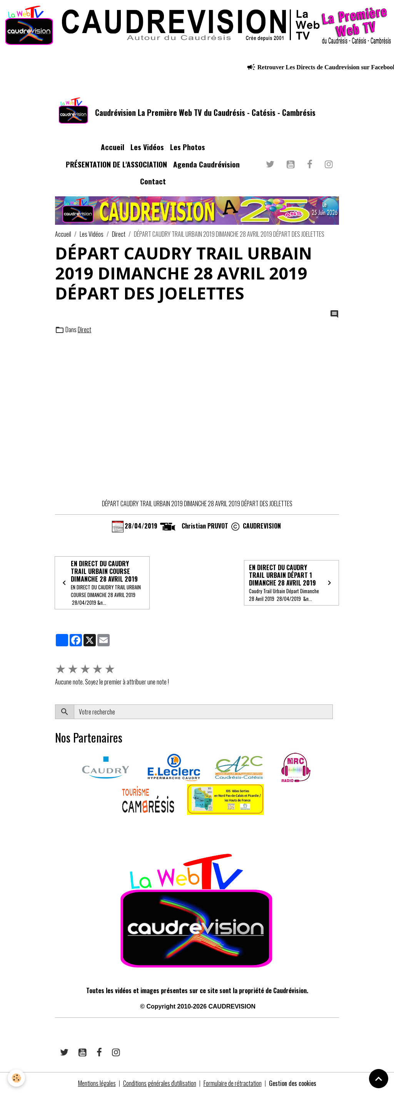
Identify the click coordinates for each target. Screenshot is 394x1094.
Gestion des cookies (292, 1083)
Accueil (112, 146)
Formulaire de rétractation (233, 1083)
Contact (153, 181)
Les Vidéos (147, 146)
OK (335, 711)
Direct (118, 234)
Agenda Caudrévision (206, 164)
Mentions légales (97, 1083)
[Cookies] (16, 1078)
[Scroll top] (378, 1078)
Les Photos (187, 146)
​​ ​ (55, 825)
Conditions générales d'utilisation (159, 1083)
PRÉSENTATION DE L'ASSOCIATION (116, 164)
